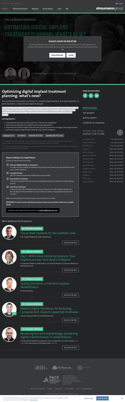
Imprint (49, 389)
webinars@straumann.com (48, 211)
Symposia (35, 9)
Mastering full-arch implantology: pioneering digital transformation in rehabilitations (49, 335)
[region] (62, 398)
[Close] (122, 398)
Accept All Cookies (102, 398)
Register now (57, 55)
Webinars (5, 9)
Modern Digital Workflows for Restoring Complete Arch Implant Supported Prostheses (50, 310)
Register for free (70, 243)
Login (59, 9)
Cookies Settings (86, 389)
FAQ (67, 9)
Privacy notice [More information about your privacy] (34, 400)
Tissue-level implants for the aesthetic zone (48, 233)
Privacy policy (69, 389)
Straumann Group (16, 3)
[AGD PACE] (51, 380)
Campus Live (5, 3)
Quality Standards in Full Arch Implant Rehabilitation (45, 285)
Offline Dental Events (20, 9)
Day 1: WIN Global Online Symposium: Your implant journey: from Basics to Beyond (48, 258)
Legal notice (59, 389)
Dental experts (48, 9)
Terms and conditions (38, 389)
